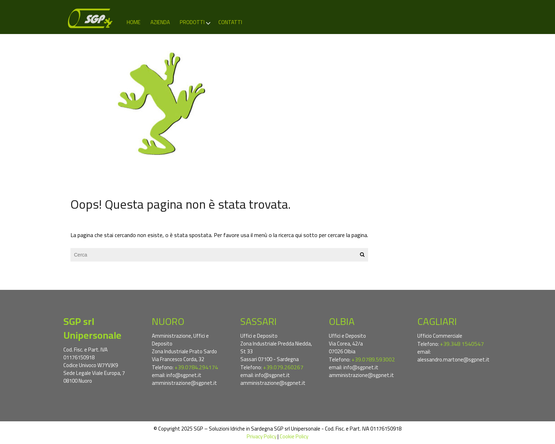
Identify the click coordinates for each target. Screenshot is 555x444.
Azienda (160, 22)
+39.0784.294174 (196, 367)
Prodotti (195, 22)
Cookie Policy (294, 436)
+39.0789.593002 (373, 359)
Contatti (230, 22)
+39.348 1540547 (462, 343)
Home (134, 22)
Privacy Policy (261, 436)
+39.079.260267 (283, 367)
